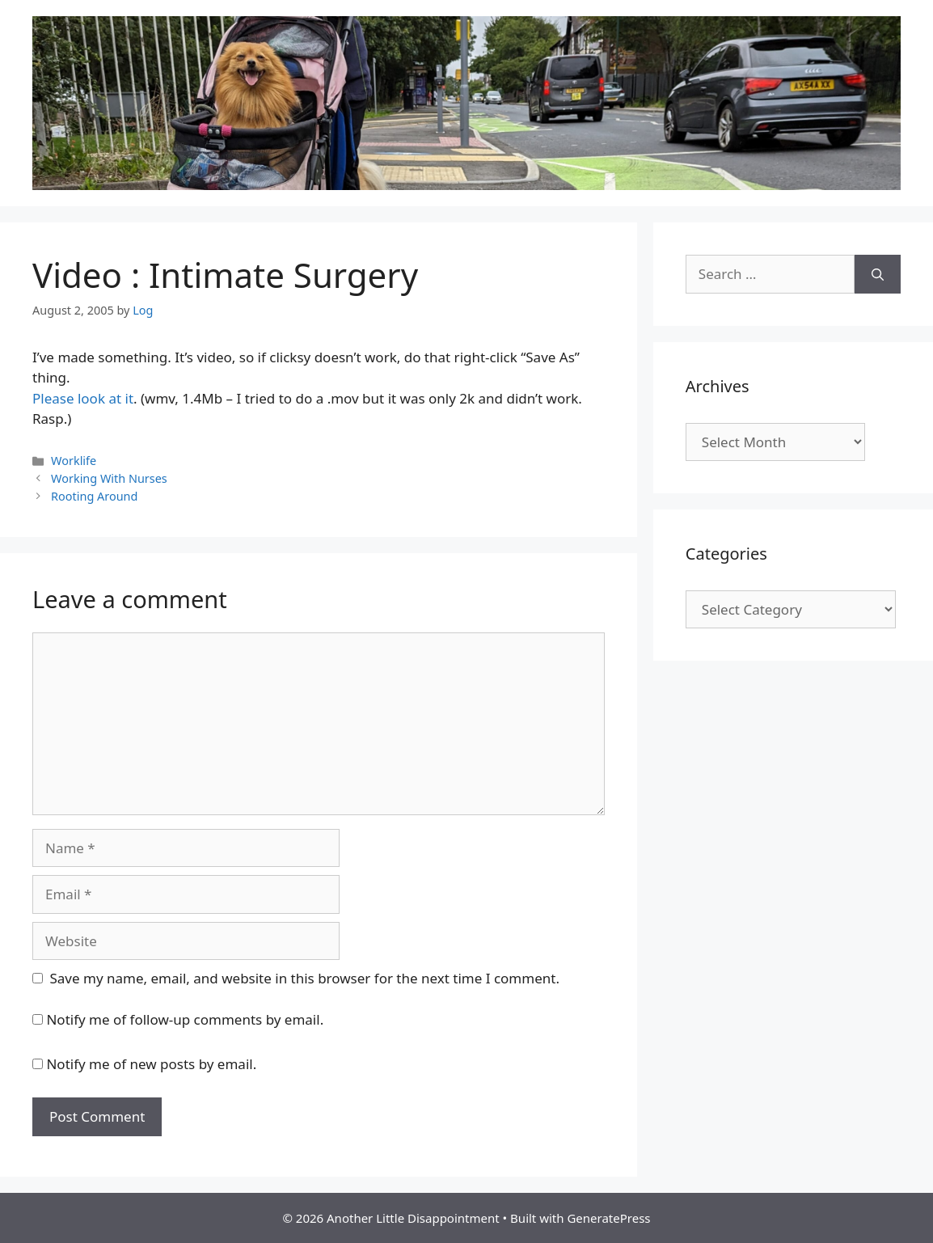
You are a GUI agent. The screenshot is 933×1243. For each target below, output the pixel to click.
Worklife (73, 460)
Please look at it (82, 398)
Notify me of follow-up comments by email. (184, 1019)
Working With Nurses (109, 478)
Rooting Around (94, 496)
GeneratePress (608, 1218)
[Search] (878, 274)
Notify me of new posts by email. (151, 1064)
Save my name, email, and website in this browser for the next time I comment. (304, 978)
